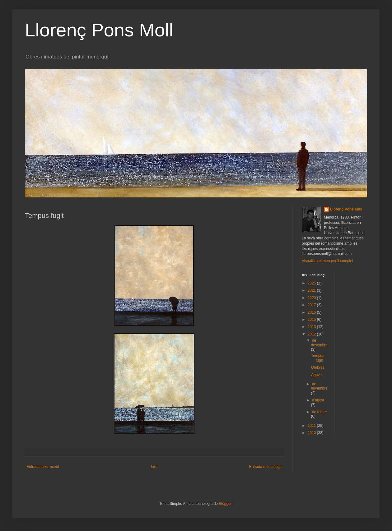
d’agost (318, 400)
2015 (312, 319)
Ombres (317, 367)
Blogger (225, 503)
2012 (312, 334)
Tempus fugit (317, 357)
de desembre (319, 342)
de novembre (319, 386)
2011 (312, 425)
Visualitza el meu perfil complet (327, 261)
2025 (312, 283)
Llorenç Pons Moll (99, 30)
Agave (316, 375)
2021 (312, 290)
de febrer (319, 412)
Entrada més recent (42, 466)
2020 (312, 298)
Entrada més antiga (265, 466)
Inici (154, 466)
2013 (312, 327)
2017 (312, 305)
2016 (312, 312)
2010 (312, 433)
